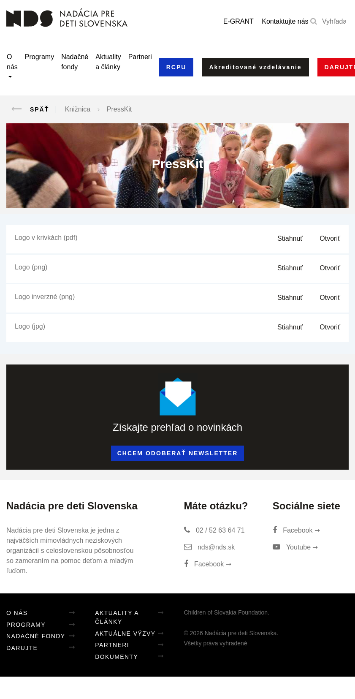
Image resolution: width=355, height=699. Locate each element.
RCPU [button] (176, 67)
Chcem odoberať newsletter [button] (177, 453)
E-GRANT (238, 21)
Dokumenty (116, 656)
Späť (27, 109)
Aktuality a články (108, 62)
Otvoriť (330, 238)
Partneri (140, 56)
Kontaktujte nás (285, 21)
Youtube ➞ (295, 547)
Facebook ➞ (207, 564)
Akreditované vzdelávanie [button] (255, 67)
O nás (12, 62)
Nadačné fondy (74, 62)
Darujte (22, 648)
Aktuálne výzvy (125, 633)
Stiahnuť (290, 238)
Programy (39, 56)
